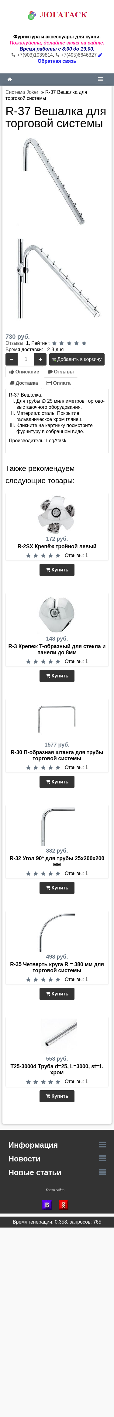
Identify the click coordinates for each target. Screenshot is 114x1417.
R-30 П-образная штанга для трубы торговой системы (57, 755)
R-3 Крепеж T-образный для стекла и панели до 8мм (57, 649)
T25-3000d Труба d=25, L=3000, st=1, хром (56, 1069)
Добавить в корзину (77, 359)
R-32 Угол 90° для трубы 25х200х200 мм (57, 861)
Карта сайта (55, 1190)
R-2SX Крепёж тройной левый (57, 546)
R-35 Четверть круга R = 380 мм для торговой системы (57, 967)
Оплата (59, 383)
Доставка (23, 383)
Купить (57, 569)
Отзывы (14, 343)
